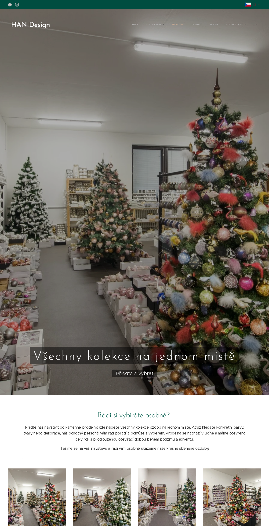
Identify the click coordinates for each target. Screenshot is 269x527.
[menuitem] (203, 24)
